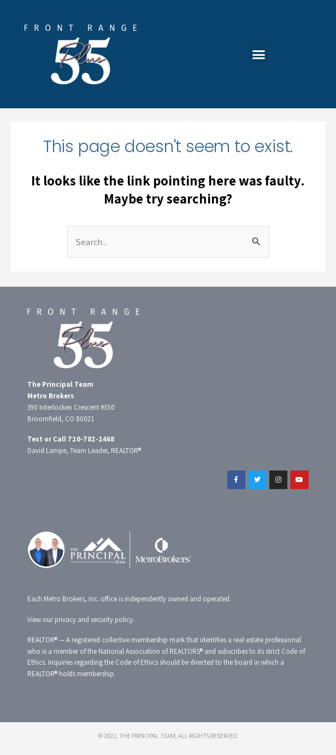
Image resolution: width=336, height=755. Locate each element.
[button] (259, 54)
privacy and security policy (94, 619)
